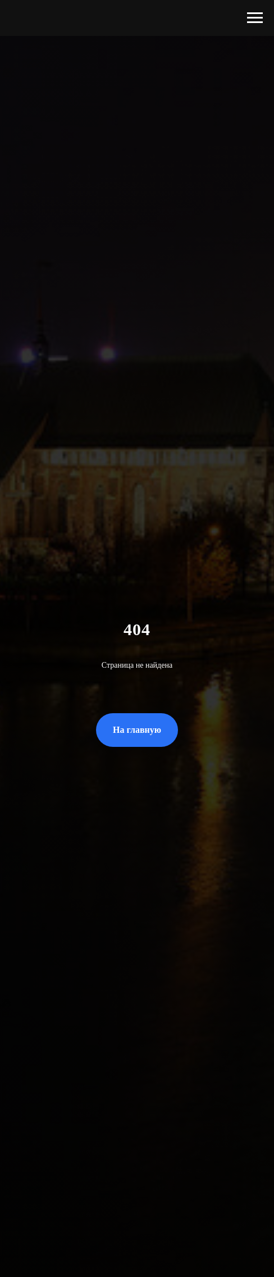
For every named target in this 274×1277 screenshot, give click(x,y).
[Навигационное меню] (255, 18)
